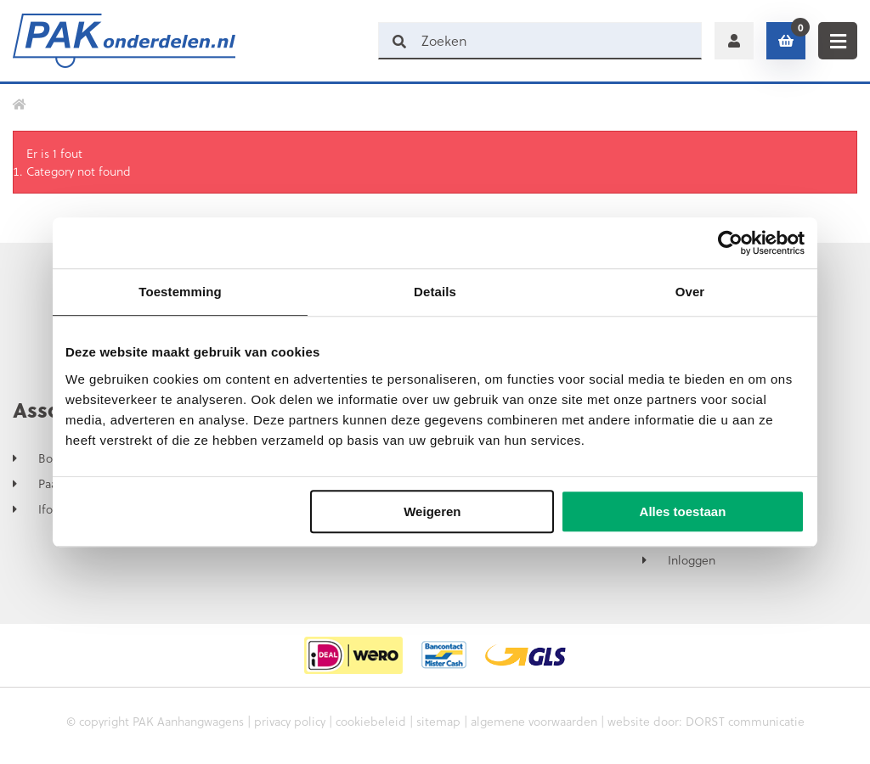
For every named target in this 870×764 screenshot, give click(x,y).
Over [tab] (690, 291)
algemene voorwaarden (534, 721)
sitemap (438, 721)
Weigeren (432, 511)
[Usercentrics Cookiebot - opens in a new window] (730, 243)
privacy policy (289, 721)
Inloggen (691, 560)
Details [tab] (435, 291)
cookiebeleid (371, 721)
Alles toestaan (683, 511)
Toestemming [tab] (180, 291)
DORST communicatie (745, 721)
